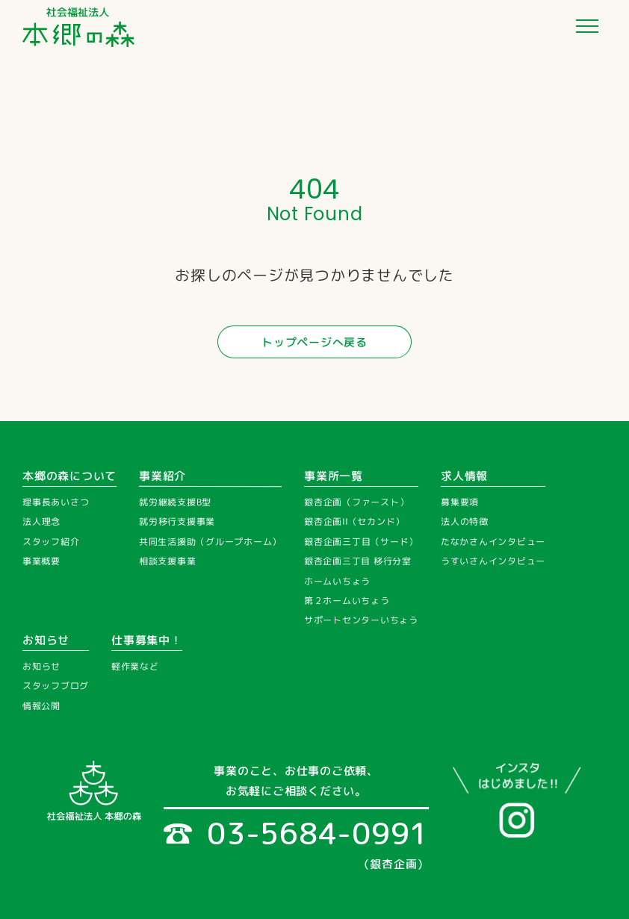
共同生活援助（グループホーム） (210, 542)
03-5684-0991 (296, 833)
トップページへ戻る (314, 342)
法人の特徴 (465, 521)
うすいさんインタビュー (493, 561)
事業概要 (41, 561)
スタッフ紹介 (51, 541)
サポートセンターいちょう (361, 620)
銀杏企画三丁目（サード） (361, 541)
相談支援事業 (167, 561)
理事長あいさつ (55, 502)
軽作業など (135, 666)
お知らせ (45, 640)
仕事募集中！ (146, 640)
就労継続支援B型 (175, 502)
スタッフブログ (55, 686)
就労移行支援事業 (177, 521)
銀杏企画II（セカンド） (354, 521)
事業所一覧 (333, 476)
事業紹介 (162, 476)
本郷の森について (69, 476)
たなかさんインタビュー (493, 541)
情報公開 (41, 706)
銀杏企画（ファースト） (356, 502)
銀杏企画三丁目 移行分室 (358, 561)
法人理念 (41, 521)
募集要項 (460, 502)
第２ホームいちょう (347, 600)
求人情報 (464, 476)
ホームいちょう (337, 581)
